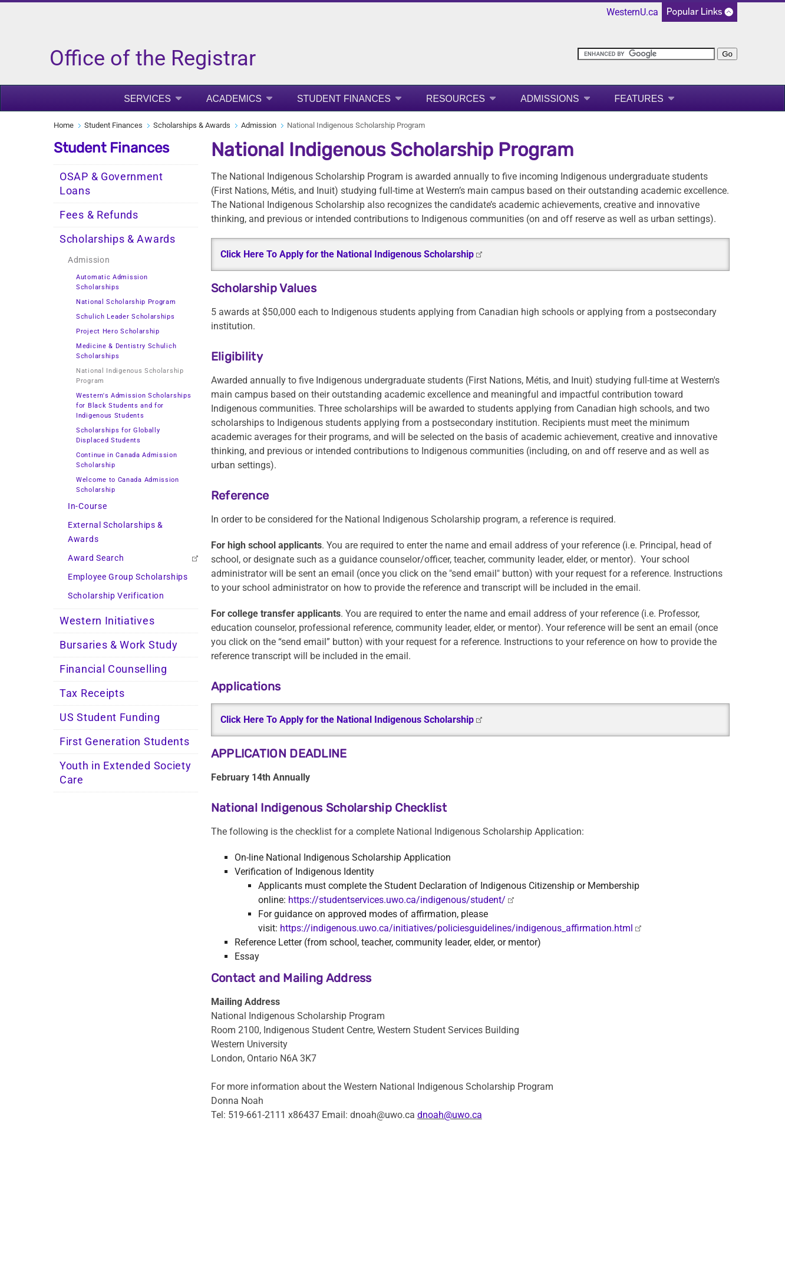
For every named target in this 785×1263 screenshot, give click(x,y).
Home (64, 125)
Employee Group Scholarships (128, 577)
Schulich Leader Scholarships (125, 316)
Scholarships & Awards (191, 125)
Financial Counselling (113, 669)
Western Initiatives (107, 621)
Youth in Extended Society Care (126, 773)
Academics (234, 99)
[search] (646, 54)
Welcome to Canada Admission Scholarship (127, 485)
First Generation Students (125, 742)
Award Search (96, 558)
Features (639, 99)
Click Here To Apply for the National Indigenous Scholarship (347, 254)
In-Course (87, 506)
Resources (455, 99)
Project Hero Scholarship (118, 331)
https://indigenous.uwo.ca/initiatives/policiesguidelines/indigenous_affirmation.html (456, 928)
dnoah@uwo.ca (449, 1114)
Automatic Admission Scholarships (111, 282)
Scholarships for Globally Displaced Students (118, 435)
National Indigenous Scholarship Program (130, 376)
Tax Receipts (92, 693)
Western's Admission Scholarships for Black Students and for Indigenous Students (133, 405)
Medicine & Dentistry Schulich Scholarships (126, 351)
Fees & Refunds (99, 215)
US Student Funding (110, 717)
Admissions (549, 99)
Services (147, 99)
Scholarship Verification (116, 596)
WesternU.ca (632, 12)
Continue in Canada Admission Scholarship (126, 460)
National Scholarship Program (126, 302)
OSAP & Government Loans (111, 184)
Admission (258, 125)
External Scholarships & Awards (115, 532)
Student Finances (344, 99)
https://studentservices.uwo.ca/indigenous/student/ (397, 899)
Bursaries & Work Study (118, 645)
